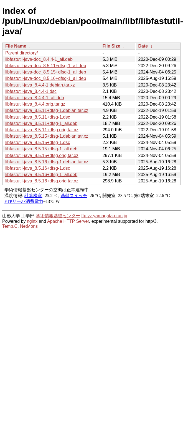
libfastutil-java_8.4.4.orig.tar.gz (35, 104)
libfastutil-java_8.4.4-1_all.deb (34, 97)
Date (143, 46)
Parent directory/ (21, 53)
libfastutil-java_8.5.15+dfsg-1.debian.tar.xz (46, 136)
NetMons (29, 226)
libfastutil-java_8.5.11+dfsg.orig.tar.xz (41, 129)
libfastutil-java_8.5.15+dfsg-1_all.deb (41, 148)
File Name (15, 46)
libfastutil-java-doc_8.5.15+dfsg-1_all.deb (45, 72)
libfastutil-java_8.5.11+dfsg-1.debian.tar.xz (46, 110)
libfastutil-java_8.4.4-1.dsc (31, 91)
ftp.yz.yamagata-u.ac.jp (104, 215)
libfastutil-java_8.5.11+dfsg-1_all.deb (41, 123)
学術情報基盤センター (58, 215)
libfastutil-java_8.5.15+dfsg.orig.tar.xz (41, 155)
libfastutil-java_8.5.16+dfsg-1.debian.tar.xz (46, 161)
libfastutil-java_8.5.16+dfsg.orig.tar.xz (41, 181)
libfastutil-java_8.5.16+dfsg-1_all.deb (41, 174)
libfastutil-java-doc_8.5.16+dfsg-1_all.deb (45, 78)
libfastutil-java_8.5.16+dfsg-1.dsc (37, 168)
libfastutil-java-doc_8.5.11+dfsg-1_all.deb (45, 65)
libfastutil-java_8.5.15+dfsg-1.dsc (37, 142)
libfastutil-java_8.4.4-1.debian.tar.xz (40, 85)
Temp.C (9, 226)
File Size (111, 46)
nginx (32, 221)
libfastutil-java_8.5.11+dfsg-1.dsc (37, 117)
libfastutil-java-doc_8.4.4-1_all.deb (39, 59)
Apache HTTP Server (68, 221)
